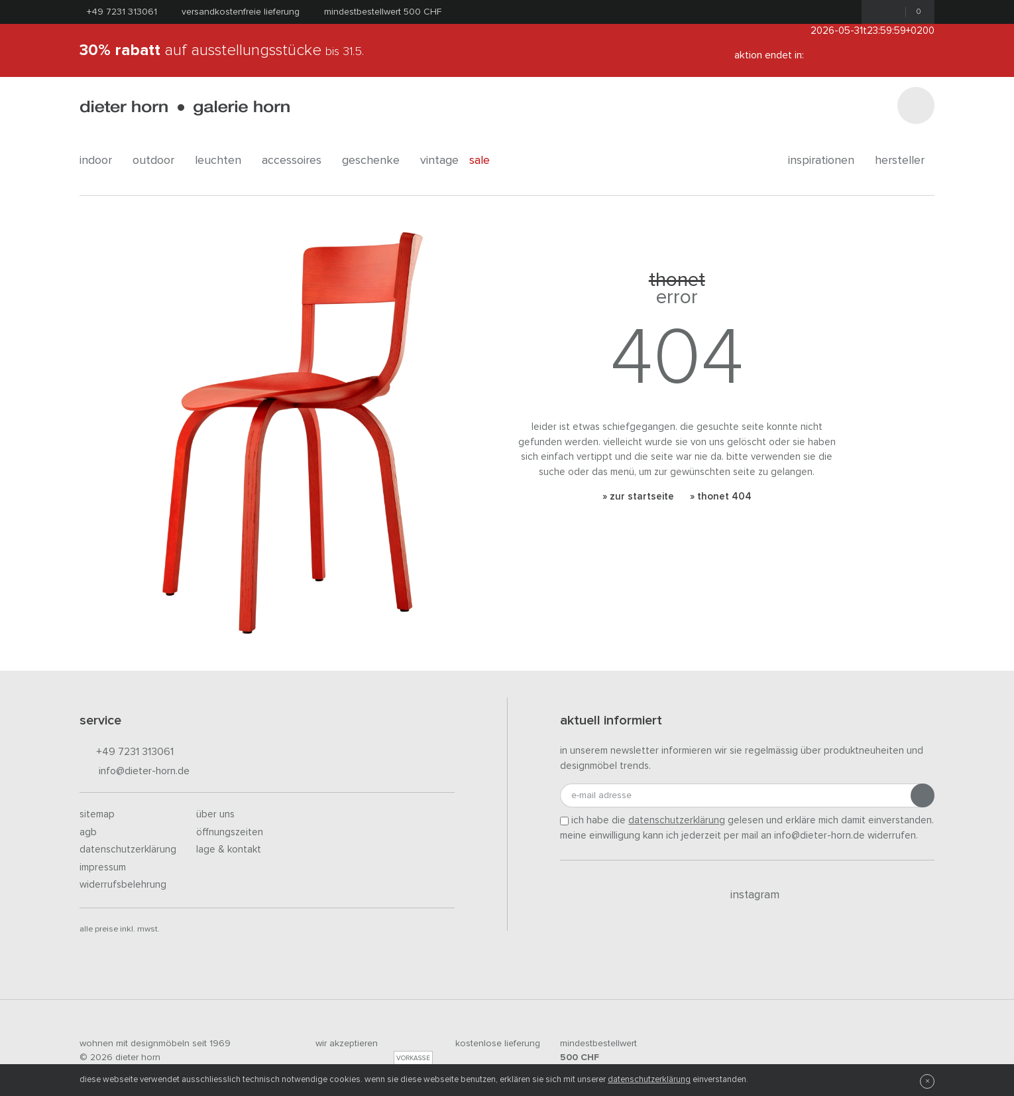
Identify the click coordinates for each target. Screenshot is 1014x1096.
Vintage (439, 161)
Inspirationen (826, 161)
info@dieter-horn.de (135, 772)
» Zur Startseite (638, 497)
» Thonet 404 (721, 497)
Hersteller (904, 161)
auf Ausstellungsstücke (222, 50)
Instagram (747, 895)
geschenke (376, 161)
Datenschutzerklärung (128, 850)
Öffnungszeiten (229, 832)
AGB (88, 832)
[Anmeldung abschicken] (922, 795)
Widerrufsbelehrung (123, 885)
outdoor (158, 161)
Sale (486, 161)
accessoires (296, 161)
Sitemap (97, 814)
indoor (101, 161)
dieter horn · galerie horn (185, 107)
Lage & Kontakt (228, 850)
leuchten (223, 161)
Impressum (103, 867)
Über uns (215, 814)
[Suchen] (915, 105)
